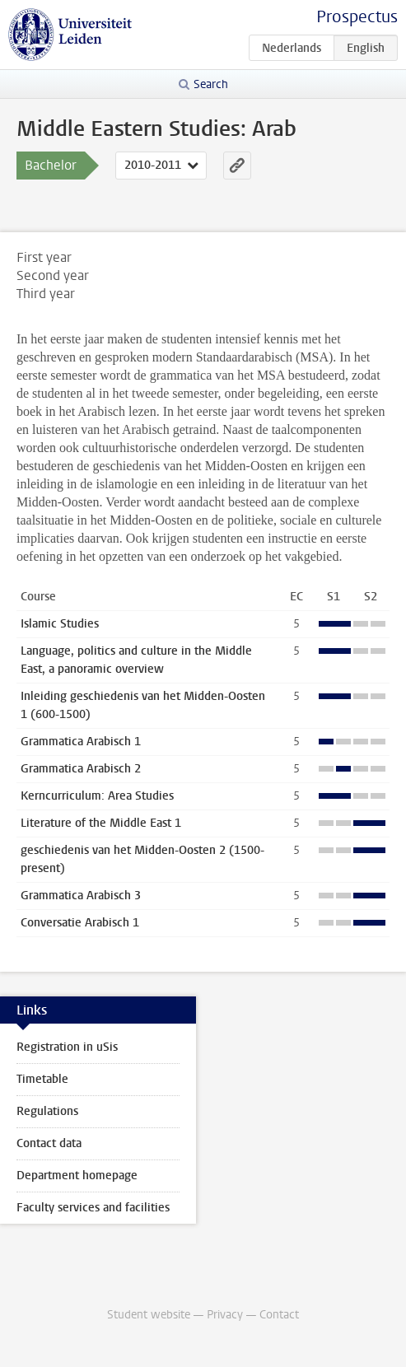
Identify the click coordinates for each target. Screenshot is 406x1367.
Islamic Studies (60, 624)
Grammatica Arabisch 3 (81, 895)
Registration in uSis (67, 1047)
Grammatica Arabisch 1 (81, 741)
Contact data (49, 1143)
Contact (279, 1315)
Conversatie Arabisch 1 (80, 923)
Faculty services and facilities (93, 1207)
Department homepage (77, 1175)
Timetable (42, 1079)
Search (211, 84)
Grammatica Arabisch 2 (81, 769)
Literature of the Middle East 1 (101, 823)
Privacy (225, 1315)
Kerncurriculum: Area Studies (97, 796)
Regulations (47, 1111)
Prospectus (357, 17)
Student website (148, 1315)
